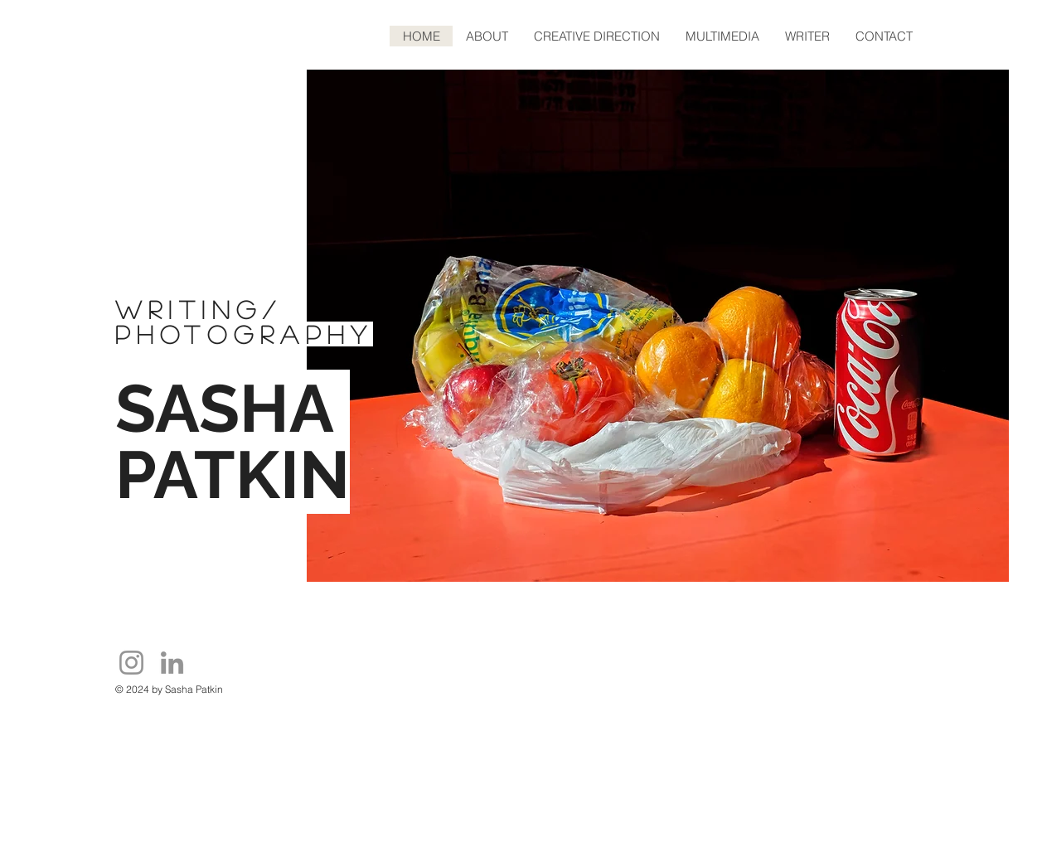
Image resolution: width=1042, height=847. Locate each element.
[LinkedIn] (172, 662)
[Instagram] (131, 662)
